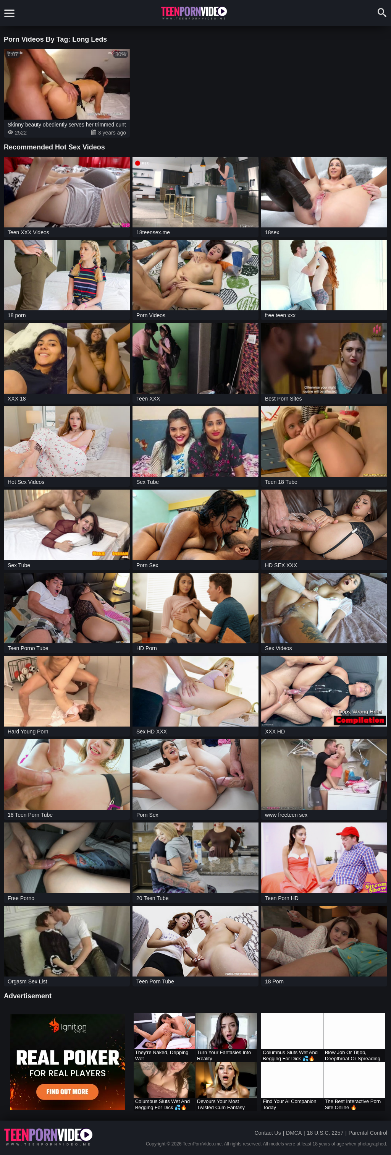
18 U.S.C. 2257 (325, 1133)
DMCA (294, 1133)
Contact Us (267, 1133)
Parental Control (368, 1133)
